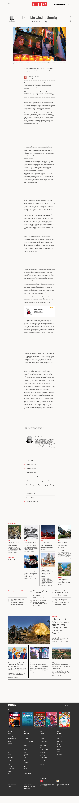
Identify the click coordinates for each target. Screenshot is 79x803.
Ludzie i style (59, 735)
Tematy (58, 751)
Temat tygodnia (43, 747)
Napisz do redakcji (11, 782)
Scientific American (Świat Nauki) (30, 770)
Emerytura (26, 738)
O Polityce (9, 786)
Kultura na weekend (44, 749)
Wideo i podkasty (43, 745)
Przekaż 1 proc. (60, 741)
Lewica (9, 754)
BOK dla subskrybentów (12, 784)
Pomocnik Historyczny (12, 736)
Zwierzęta (59, 746)
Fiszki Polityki (59, 783)
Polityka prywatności (28, 782)
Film (25, 751)
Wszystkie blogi (43, 741)
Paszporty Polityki (27, 759)
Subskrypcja (60, 705)
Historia (58, 738)
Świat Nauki (10, 741)
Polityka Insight (13, 793)
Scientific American (12, 738)
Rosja (9, 773)
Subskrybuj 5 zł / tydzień (59, 4)
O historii (42, 754)
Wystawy (26, 754)
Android (43, 783)
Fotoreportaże (59, 736)
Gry (25, 757)
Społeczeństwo (60, 740)
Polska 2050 (10, 757)
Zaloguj (68, 4)
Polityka (9, 733)
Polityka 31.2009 (27, 427)
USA (8, 770)
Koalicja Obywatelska (12, 751)
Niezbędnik (10, 744)
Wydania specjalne (11, 735)
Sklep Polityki (59, 754)
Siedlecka (42, 733)
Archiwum (59, 748)
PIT (25, 735)
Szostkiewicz (43, 736)
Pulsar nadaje (43, 760)
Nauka (25, 766)
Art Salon (26, 762)
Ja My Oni (10, 743)
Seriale (25, 752)
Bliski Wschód (10, 771)
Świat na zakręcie (43, 751)
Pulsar (25, 768)
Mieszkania (26, 733)
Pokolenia (42, 764)
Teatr (25, 755)
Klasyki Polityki (60, 744)
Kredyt (25, 740)
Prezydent (10, 760)
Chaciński (42, 738)
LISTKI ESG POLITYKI (28, 741)
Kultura (25, 745)
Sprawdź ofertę (50, 315)
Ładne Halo (49, 793)
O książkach (42, 752)
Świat (39, 14)
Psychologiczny (43, 755)
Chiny (9, 775)
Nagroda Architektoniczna (29, 760)
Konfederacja (10, 759)
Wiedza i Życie (11, 740)
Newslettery (59, 733)
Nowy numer (10, 731)
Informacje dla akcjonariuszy (29, 786)
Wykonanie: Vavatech (54, 793)
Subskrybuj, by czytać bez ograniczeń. (34, 78)
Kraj (8, 748)
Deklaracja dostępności (28, 784)
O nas (58, 752)
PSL (8, 755)
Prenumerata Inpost (51, 705)
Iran (26, 431)
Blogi (41, 731)
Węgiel (25, 736)
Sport (58, 743)
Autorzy (58, 749)
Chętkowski (42, 740)
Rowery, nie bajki (43, 757)
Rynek (25, 731)
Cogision (46, 793)
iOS (41, 783)
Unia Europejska (11, 768)
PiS (8, 752)
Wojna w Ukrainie (11, 766)
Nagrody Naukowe (27, 773)
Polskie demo (43, 759)
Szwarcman (42, 735)
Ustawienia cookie (27, 788)
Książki (25, 747)
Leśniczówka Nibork (21, 793)
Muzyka (25, 749)
